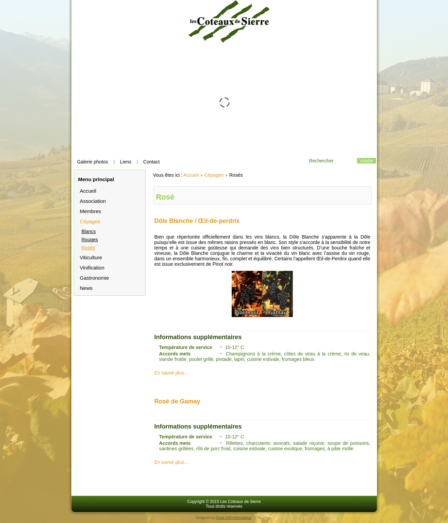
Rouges (90, 239)
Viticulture (91, 257)
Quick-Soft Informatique (233, 518)
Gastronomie (94, 278)
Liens (125, 161)
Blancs (89, 231)
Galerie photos (92, 161)
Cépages (90, 221)
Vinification (92, 268)
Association (93, 201)
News (86, 288)
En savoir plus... (171, 373)
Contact (151, 161)
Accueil (88, 191)
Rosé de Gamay (177, 401)
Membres (90, 211)
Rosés (88, 247)
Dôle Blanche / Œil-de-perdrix (197, 220)
